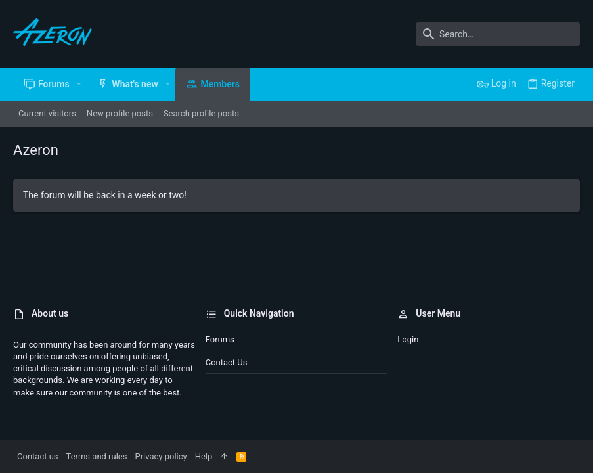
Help (204, 456)
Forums (220, 339)
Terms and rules (96, 456)
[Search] (498, 34)
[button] (79, 84)
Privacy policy (161, 456)
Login (407, 339)
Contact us (227, 362)
